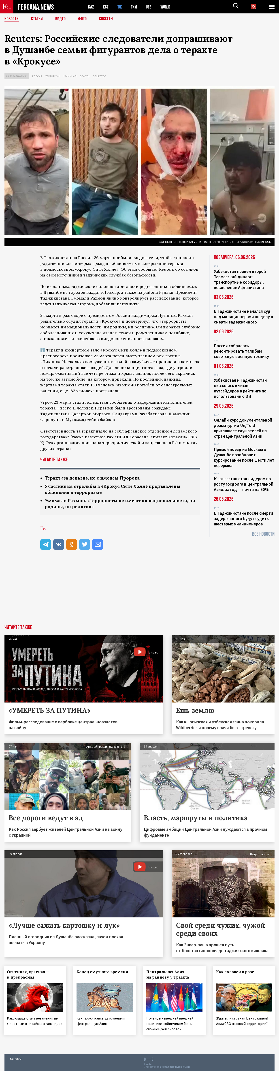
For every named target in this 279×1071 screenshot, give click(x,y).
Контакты (15, 1058)
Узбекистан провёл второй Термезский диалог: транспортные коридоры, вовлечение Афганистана (240, 279)
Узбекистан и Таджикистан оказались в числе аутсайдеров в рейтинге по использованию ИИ (240, 388)
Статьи (37, 19)
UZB (150, 7)
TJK (120, 7)
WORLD (167, 7)
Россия (37, 76)
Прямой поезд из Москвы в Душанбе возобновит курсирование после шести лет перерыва (244, 457)
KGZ (106, 7)
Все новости (263, 534)
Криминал (70, 76)
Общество (99, 76)
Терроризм (52, 76)
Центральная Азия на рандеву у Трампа (168, 974)
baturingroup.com (173, 1066)
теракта (175, 263)
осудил (73, 321)
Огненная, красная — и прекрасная (29, 974)
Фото (82, 19)
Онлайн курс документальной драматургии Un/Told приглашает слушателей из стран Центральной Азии (243, 428)
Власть (84, 76)
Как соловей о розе (236, 971)
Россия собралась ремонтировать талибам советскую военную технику (241, 351)
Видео (60, 19)
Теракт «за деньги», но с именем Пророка (94, 478)
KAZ (91, 7)
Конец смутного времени (103, 971)
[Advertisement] (139, 591)
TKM (135, 7)
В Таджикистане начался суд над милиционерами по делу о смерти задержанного (243, 316)
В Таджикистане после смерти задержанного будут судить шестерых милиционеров (243, 518)
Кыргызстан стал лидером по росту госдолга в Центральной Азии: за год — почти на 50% (243, 484)
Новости (11, 19)
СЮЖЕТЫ (106, 19)
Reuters (166, 269)
